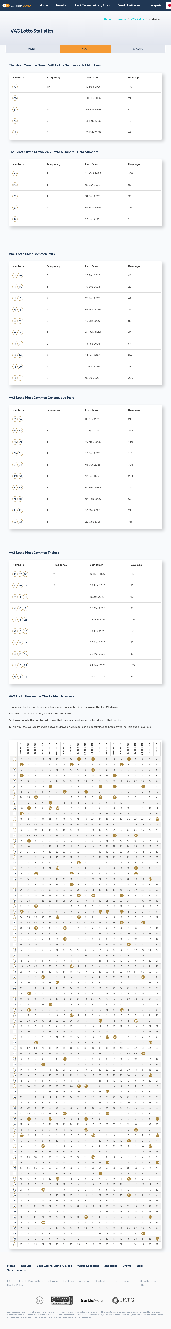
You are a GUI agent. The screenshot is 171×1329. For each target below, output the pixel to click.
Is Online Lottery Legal (60, 1281)
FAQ (10, 1281)
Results (121, 18)
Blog (140, 1265)
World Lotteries (129, 5)
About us (84, 1281)
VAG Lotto (137, 18)
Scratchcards (16, 1270)
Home (108, 18)
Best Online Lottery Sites (92, 5)
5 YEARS (138, 48)
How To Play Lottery (30, 1281)
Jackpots (155, 5)
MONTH (32, 48)
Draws (127, 1265)
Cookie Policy (15, 1285)
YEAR (85, 48)
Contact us (101, 1281)
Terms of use (121, 1281)
